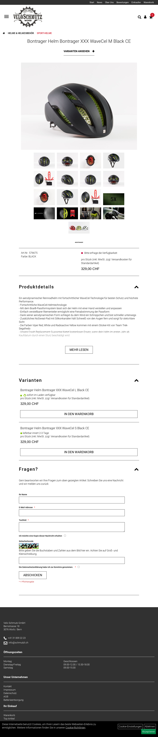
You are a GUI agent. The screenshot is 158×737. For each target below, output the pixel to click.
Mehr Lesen (79, 350)
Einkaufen (136, 2)
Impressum (10, 689)
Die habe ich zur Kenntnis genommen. (46, 567)
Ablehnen (150, 726)
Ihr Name (23, 494)
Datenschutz (10, 693)
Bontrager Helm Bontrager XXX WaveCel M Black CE (79, 41)
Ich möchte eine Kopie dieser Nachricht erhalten (40, 536)
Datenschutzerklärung (32, 567)
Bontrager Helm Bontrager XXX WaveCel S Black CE (54, 428)
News (99, 2)
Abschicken (32, 575)
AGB (6, 696)
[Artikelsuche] (139, 18)
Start (92, 2)
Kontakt (8, 686)
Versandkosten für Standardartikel (70, 398)
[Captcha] (72, 560)
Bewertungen (123, 2)
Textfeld (22, 520)
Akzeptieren (148, 731)
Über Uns (109, 2)
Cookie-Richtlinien (75, 727)
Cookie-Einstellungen (130, 726)
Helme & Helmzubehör (21, 33)
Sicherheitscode (26, 541)
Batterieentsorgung (13, 699)
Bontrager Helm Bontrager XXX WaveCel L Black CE (54, 390)
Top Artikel (9, 718)
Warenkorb (149, 2)
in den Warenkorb (79, 414)
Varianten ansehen (77, 51)
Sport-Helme (44, 33)
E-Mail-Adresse (26, 507)
